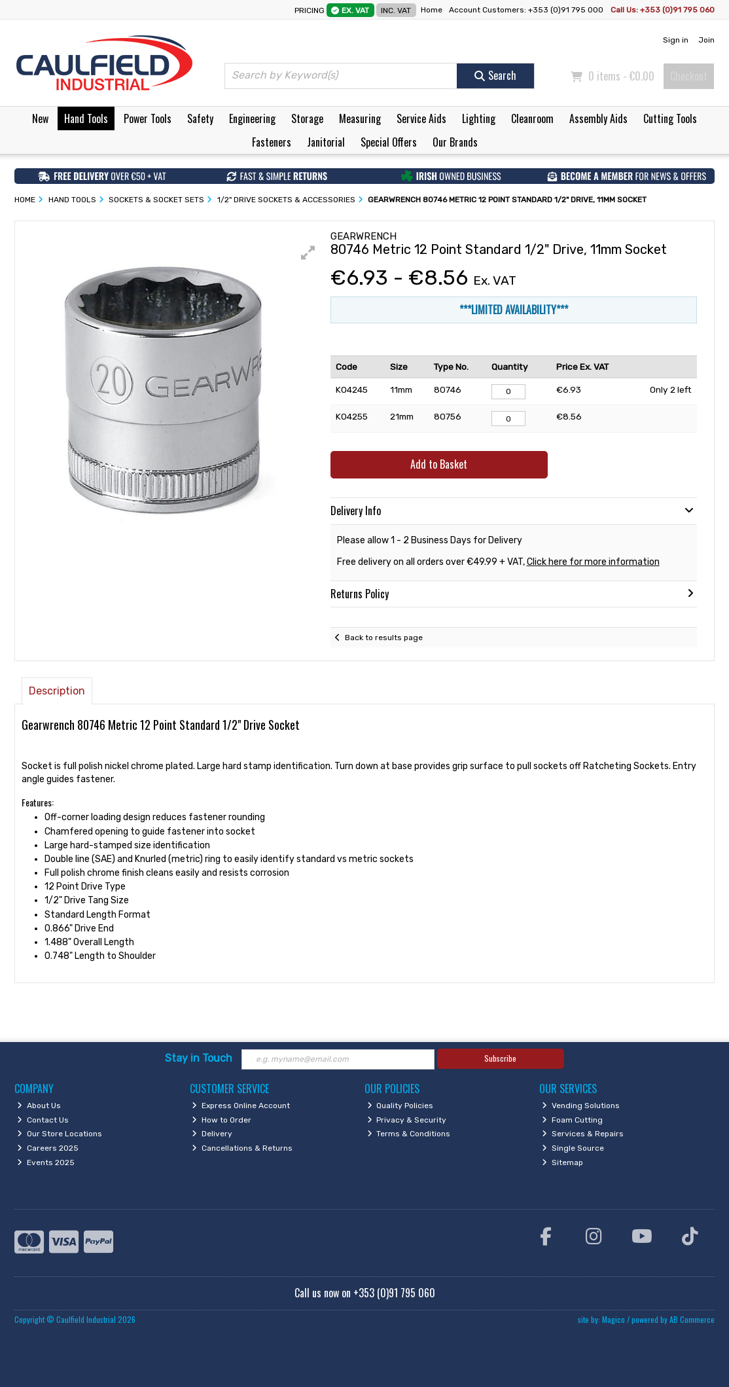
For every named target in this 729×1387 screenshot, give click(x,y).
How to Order (221, 1120)
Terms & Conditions (409, 1133)
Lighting (478, 118)
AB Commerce (692, 1319)
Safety (200, 118)
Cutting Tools (670, 118)
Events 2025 (46, 1162)
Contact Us (43, 1120)
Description (57, 691)
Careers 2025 (48, 1148)
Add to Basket (438, 464)
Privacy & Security (407, 1120)
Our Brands (455, 142)
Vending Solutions (581, 1105)
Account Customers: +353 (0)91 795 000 (527, 9)
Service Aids (421, 118)
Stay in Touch (198, 1058)
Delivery (212, 1133)
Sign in (675, 40)
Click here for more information (593, 561)
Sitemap (562, 1162)
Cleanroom (532, 118)
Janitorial (326, 142)
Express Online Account (241, 1105)
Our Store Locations (59, 1133)
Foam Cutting (572, 1120)
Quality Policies (400, 1105)
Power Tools (147, 118)
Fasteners (271, 142)
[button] (308, 252)
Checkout (688, 76)
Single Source (573, 1148)
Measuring (360, 118)
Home (431, 9)
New (40, 118)
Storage (307, 118)
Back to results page (384, 637)
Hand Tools (86, 118)
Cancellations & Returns (242, 1148)
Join (706, 40)
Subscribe (500, 1058)
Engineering (252, 118)
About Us (39, 1105)
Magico (613, 1319)
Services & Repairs (583, 1133)
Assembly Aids (598, 118)
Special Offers (389, 142)
